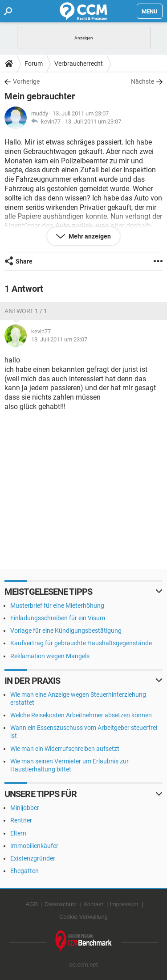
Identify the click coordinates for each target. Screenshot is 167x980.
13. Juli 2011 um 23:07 (93, 121)
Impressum (124, 904)
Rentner (21, 820)
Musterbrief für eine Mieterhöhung (57, 605)
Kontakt (93, 904)
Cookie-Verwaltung (83, 916)
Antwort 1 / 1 (25, 311)
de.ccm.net (83, 964)
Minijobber (24, 807)
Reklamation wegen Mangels (50, 656)
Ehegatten (24, 870)
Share (24, 261)
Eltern (18, 833)
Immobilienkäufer (34, 845)
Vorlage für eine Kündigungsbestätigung (66, 630)
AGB (31, 904)
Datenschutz (61, 904)
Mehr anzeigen (89, 236)
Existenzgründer (32, 858)
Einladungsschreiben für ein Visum (57, 618)
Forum (33, 63)
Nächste (142, 81)
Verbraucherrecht (78, 63)
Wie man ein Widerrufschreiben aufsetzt (64, 748)
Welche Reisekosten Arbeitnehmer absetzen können (81, 715)
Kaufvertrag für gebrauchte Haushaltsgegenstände (81, 643)
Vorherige (26, 81)
